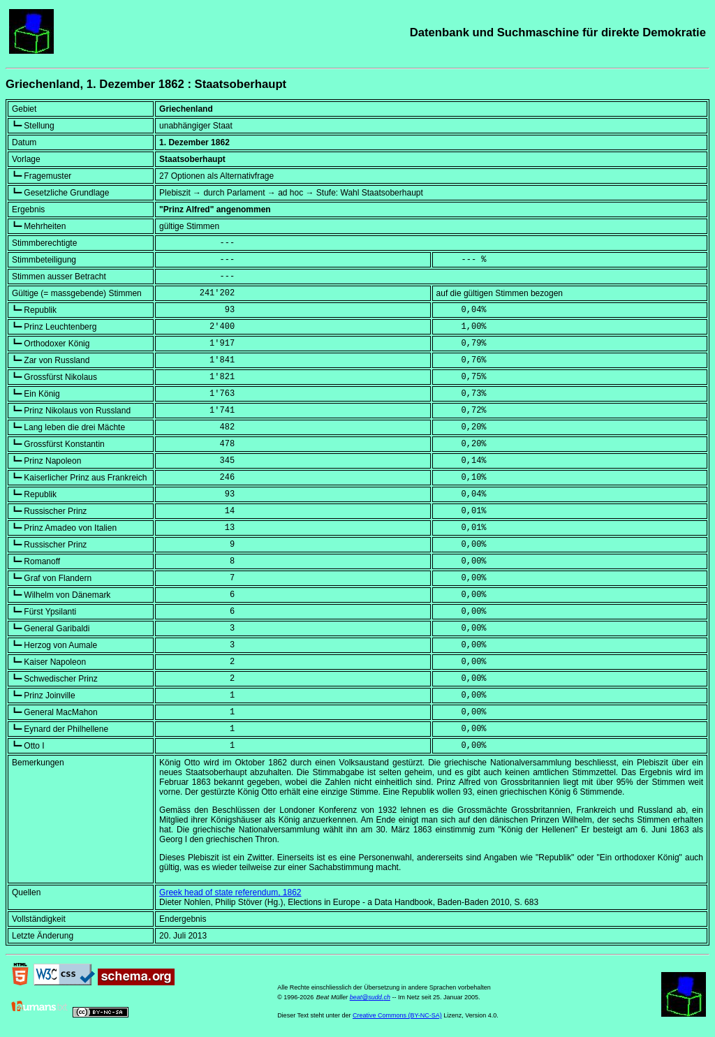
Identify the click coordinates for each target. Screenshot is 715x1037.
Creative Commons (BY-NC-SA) (397, 1015)
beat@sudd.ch (370, 997)
